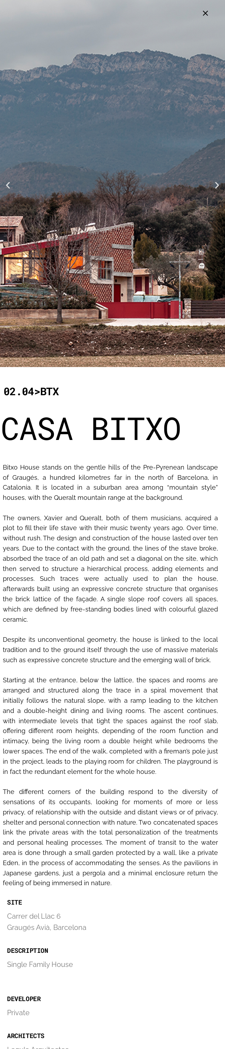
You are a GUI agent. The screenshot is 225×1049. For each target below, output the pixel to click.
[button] (8, 185)
